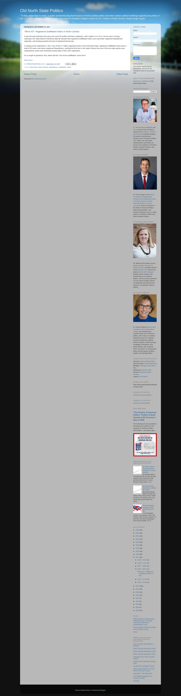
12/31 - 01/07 (142, 560)
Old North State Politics (41, 10)
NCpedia (136, 681)
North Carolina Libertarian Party (144, 654)
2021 (138, 545)
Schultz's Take (146, 370)
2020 (138, 548)
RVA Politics (143, 376)
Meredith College (146, 272)
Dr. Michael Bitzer (139, 127)
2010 (138, 604)
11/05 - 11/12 (142, 563)
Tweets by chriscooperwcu (142, 395)
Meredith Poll (142, 270)
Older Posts (122, 74)
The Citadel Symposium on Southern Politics (142, 677)
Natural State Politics (148, 361)
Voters (69, 67)
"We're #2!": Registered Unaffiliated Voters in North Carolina (51, 31)
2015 (138, 589)
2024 (138, 536)
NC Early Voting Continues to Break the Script (149, 488)
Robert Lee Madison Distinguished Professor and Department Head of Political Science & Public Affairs (144, 199)
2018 (138, 554)
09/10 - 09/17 (142, 569)
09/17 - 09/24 (142, 566)
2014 (138, 592)
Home (76, 74)
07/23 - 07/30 (142, 579)
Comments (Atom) (40, 79)
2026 (138, 530)
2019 (138, 551)
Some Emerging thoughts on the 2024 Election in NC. (148, 508)
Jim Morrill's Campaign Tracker (144, 666)
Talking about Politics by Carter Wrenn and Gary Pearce (144, 670)
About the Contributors (141, 81)
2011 (138, 601)
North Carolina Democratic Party (144, 648)
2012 (138, 598)
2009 (138, 607)
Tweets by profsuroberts (141, 403)
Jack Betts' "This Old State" (142, 673)
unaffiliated (62, 67)
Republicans (53, 67)
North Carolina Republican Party (144, 651)
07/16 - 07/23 (142, 582)
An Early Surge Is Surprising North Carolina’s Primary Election (149, 469)
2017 (138, 557)
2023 (138, 539)
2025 (138, 533)
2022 (138, 542)
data (53, 46)
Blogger (103, 690)
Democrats (33, 67)
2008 (138, 610)
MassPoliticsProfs (151, 363)
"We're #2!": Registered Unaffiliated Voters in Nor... (145, 573)
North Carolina (43, 67)
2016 (138, 586)
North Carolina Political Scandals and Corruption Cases (144, 628)
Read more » (28, 60)
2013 (138, 595)
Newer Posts (30, 74)
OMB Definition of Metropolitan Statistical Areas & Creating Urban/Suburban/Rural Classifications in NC (143, 621)
